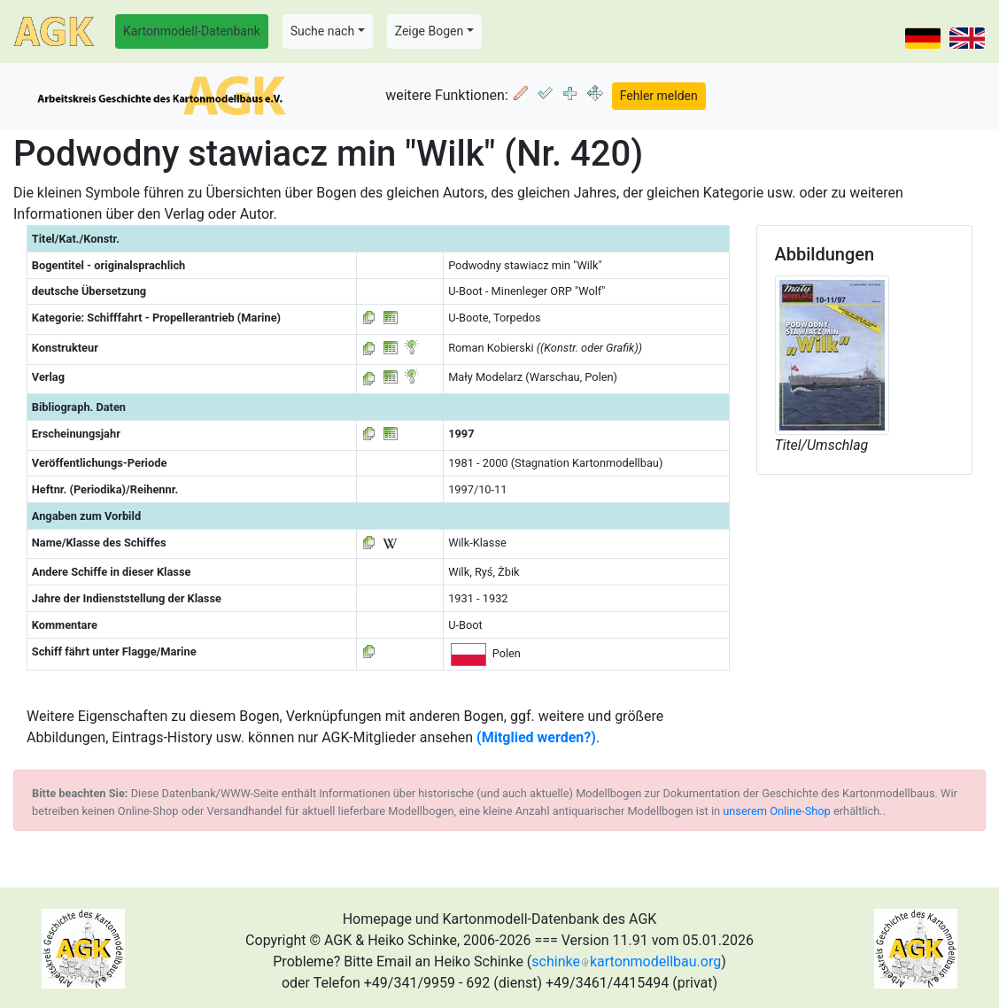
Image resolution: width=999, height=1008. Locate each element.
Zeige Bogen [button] (429, 31)
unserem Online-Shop (777, 811)
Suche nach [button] (322, 31)
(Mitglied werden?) (536, 737)
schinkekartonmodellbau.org (626, 961)
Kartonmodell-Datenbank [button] (191, 31)
